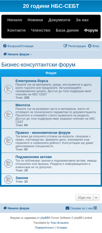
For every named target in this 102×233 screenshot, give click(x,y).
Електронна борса (32, 81)
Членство (40, 30)
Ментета (23, 105)
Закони (22, 178)
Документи (59, 19)
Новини (35, 19)
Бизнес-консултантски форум (38, 65)
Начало (14, 19)
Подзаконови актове (34, 157)
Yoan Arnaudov (59, 222)
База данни (67, 30)
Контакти (16, 30)
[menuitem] (18, 46)
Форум (91, 30)
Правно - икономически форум (43, 133)
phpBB (45, 217)
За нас (82, 19)
